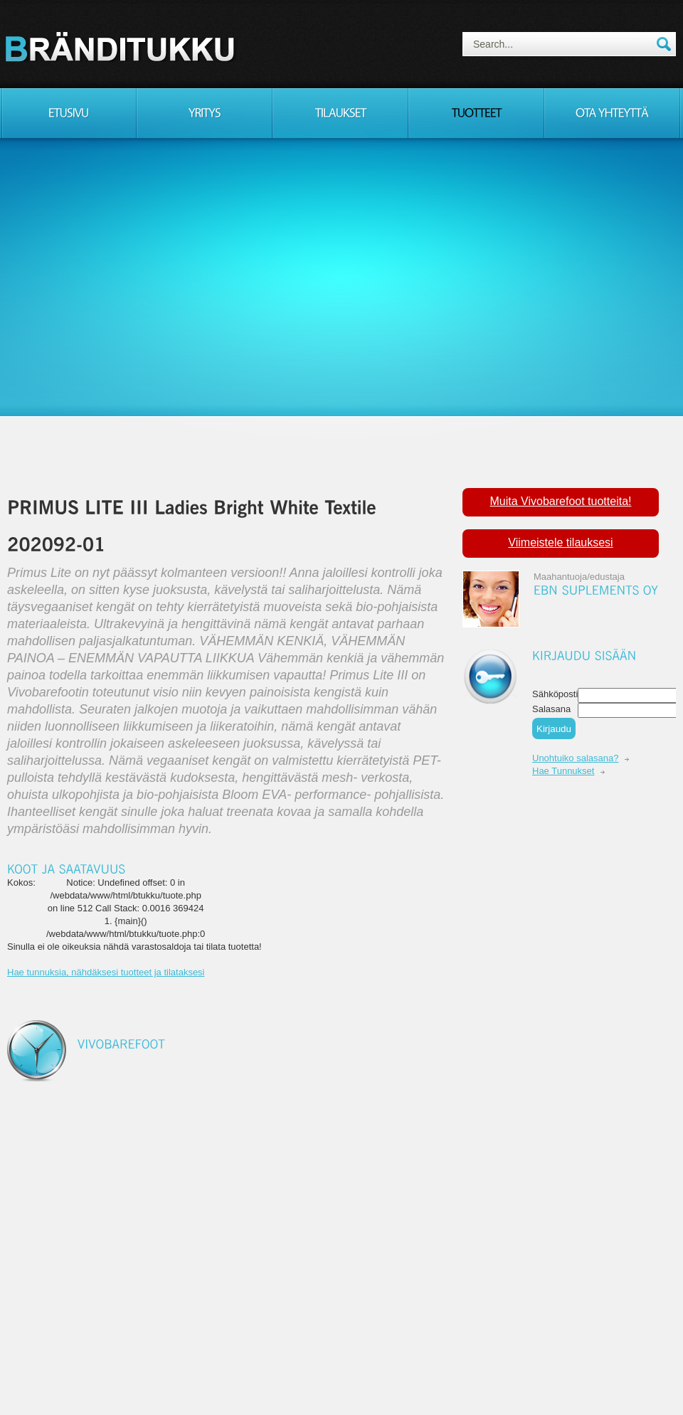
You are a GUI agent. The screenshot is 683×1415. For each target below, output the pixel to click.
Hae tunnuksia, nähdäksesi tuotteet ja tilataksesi (106, 972)
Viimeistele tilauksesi (560, 542)
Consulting (122, 46)
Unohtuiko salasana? (575, 758)
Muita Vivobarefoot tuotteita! (561, 501)
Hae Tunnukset (563, 770)
